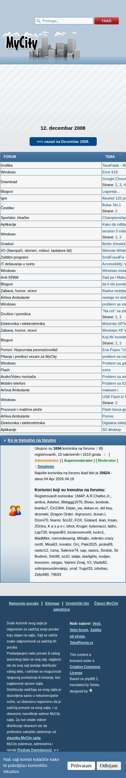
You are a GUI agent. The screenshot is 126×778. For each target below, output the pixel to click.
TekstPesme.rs (81, 643)
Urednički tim (77, 603)
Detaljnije (46, 466)
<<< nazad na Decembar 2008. (63, 142)
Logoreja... (111, 191)
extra (106, 370)
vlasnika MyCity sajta (24, 738)
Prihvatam (81, 765)
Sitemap (52, 603)
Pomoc (108, 416)
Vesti (96, 623)
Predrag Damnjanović (34, 750)
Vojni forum (79, 630)
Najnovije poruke (24, 603)
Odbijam (109, 765)
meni (31, 6)
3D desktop (111, 430)
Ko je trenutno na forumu (32, 440)
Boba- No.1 (111, 205)
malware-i (110, 390)
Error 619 (110, 172)
